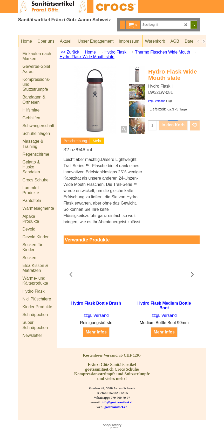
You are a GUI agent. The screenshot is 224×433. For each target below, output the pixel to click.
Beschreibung (75, 141)
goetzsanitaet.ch (115, 407)
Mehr (97, 141)
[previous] (198, 41)
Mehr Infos (96, 327)
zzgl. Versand (156, 100)
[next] (203, 41)
